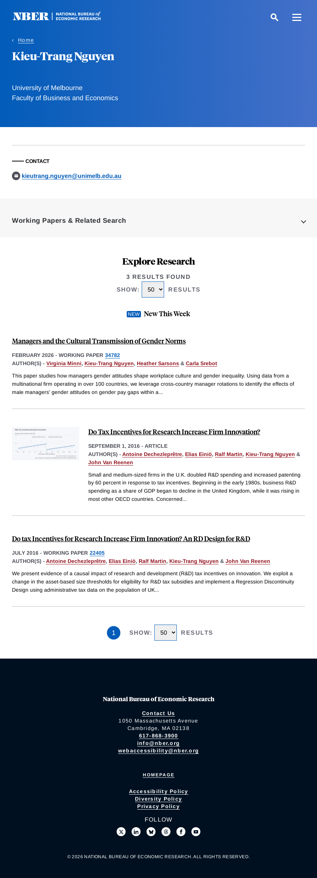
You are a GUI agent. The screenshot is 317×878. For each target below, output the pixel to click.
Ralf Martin (229, 454)
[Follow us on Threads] (165, 831)
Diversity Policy (158, 799)
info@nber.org (158, 743)
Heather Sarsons (158, 363)
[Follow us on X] (121, 831)
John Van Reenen (110, 462)
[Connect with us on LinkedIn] (136, 831)
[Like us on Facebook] (180, 831)
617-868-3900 (158, 736)
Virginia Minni (63, 363)
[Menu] (297, 17)
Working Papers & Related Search (69, 220)
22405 (97, 553)
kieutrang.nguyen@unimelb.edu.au (71, 176)
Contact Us (158, 713)
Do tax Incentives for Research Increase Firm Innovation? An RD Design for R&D (131, 538)
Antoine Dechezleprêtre (152, 454)
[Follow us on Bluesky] (151, 831)
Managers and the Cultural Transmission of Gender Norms (99, 340)
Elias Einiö (198, 454)
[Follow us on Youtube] (195, 831)
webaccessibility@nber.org (158, 751)
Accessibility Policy (158, 791)
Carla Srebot (201, 363)
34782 (112, 355)
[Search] (274, 17)
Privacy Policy (158, 806)
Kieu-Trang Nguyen (109, 363)
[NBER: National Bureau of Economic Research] (63, 18)
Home (26, 40)
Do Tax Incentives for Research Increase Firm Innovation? (174, 431)
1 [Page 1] (114, 633)
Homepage (159, 774)
